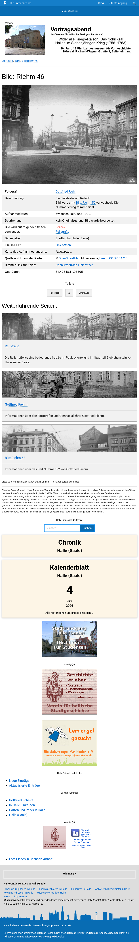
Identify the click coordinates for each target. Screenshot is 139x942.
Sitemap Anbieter (98, 932)
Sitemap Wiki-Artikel (53, 936)
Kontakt (66, 925)
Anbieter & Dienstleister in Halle (112, 889)
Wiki (17, 60)
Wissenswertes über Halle (51, 892)
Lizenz (103, 258)
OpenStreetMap (69, 258)
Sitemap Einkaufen (77, 932)
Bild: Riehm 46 (30, 60)
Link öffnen (63, 245)
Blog (101, 3)
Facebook (54, 293)
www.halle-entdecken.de (17, 925)
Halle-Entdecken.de (17, 3)
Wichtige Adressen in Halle (18, 892)
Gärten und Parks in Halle (27, 810)
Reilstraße (62, 231)
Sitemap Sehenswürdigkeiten (20, 932)
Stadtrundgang (118, 3)
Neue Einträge (19, 780)
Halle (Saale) (18, 815)
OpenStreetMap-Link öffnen (74, 265)
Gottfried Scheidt (21, 800)
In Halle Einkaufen (22, 805)
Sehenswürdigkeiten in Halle (19, 889)
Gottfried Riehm (66, 191)
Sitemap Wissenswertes (28, 936)
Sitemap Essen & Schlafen (51, 932)
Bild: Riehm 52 (86, 202)
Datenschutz (40, 925)
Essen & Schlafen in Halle (53, 889)
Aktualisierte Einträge (24, 785)
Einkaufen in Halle (81, 889)
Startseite (7, 60)
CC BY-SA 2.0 (118, 258)
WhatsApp (84, 293)
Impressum (20, 896)
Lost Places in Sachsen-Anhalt (30, 859)
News (7, 896)
